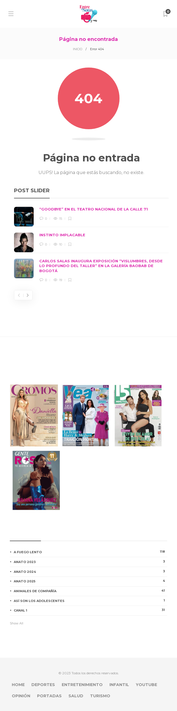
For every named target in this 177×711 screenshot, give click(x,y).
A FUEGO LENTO (90, 552)
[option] (91, 245)
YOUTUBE (146, 684)
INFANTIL (119, 684)
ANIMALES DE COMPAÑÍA (90, 591)
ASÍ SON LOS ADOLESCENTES (90, 600)
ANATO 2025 (90, 581)
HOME (18, 684)
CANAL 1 (90, 610)
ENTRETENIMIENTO (82, 684)
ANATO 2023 (90, 561)
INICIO (77, 49)
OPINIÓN (21, 695)
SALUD (75, 695)
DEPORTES (43, 684)
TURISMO (100, 695)
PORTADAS (49, 695)
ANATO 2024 (90, 571)
